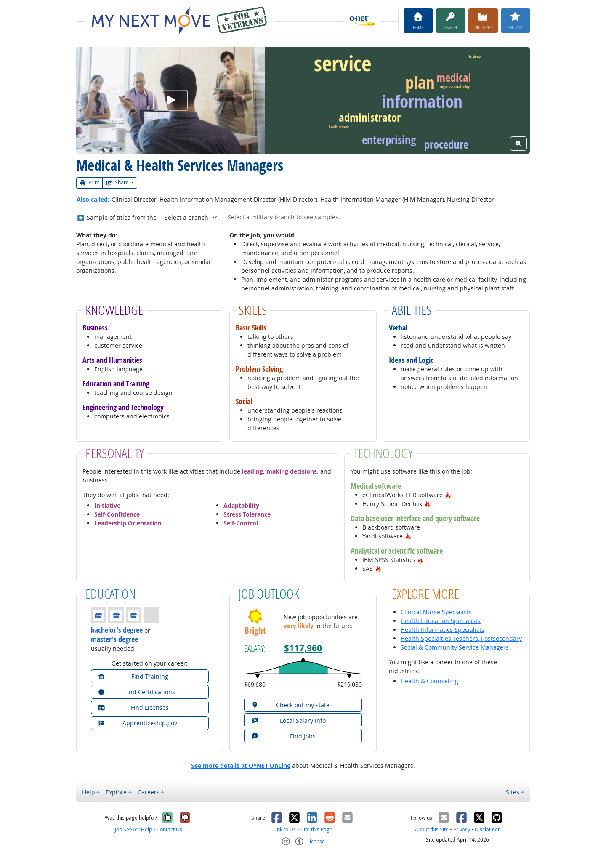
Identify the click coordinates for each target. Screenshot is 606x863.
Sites (512, 792)
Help (88, 792)
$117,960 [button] (303, 648)
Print (90, 182)
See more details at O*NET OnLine (240, 766)
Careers (148, 792)
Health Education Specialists (441, 621)
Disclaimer (487, 829)
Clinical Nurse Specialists (436, 612)
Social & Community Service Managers (455, 647)
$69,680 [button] (255, 684)
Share (118, 182)
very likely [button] (299, 626)
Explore (116, 792)
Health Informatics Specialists (442, 630)
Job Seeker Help (133, 829)
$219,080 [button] (349, 684)
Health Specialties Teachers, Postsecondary (461, 638)
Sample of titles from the (122, 217)
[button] (448, 495)
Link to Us (284, 829)
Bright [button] (255, 630)
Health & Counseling (429, 681)
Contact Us (169, 829)
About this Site (432, 829)
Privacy (461, 829)
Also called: (93, 199)
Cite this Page (316, 829)
